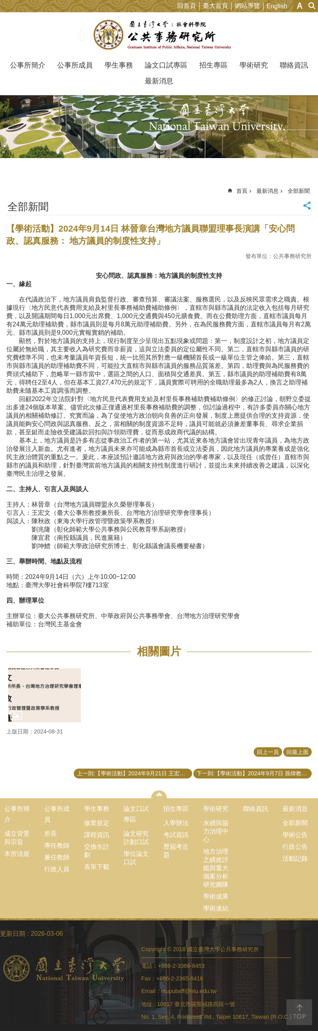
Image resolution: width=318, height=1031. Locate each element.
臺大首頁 (215, 5)
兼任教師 (56, 857)
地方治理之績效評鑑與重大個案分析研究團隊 (215, 868)
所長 (50, 833)
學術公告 (295, 834)
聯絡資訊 (294, 65)
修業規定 (96, 823)
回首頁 (186, 5)
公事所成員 (75, 65)
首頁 (241, 191)
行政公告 (295, 846)
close (159, 794)
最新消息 (159, 81)
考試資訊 (176, 834)
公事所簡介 (27, 65)
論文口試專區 (166, 65)
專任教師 (56, 845)
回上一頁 (268, 752)
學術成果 (215, 896)
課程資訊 (96, 834)
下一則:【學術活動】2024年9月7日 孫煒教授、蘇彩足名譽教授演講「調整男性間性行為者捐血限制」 (254, 773)
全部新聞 (299, 191)
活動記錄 (295, 858)
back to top (299, 1012)
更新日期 (12, 933)
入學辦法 (176, 823)
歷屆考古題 (176, 850)
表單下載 (96, 866)
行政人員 (56, 869)
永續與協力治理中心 (215, 831)
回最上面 (297, 752)
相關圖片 (159, 651)
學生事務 (119, 65)
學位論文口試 (136, 857)
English (277, 6)
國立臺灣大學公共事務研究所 (159, 34)
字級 (299, 5)
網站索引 (312, 5)
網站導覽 (247, 5)
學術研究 (253, 65)
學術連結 (215, 908)
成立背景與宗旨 (17, 837)
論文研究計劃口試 (136, 837)
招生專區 (213, 65)
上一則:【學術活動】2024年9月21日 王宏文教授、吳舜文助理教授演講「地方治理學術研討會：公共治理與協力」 (134, 773)
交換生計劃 (96, 850)
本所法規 (17, 853)
